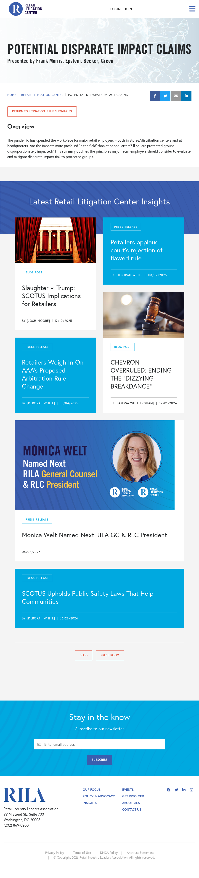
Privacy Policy (54, 852)
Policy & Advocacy (99, 796)
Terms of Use (82, 852)
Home (12, 95)
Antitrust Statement (140, 852)
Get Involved (133, 796)
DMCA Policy (109, 852)
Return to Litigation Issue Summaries (42, 111)
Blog (84, 655)
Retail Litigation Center (42, 95)
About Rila (131, 803)
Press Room (110, 655)
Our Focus (92, 789)
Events (128, 789)
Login (115, 9)
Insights (90, 803)
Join (128, 9)
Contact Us (131, 809)
